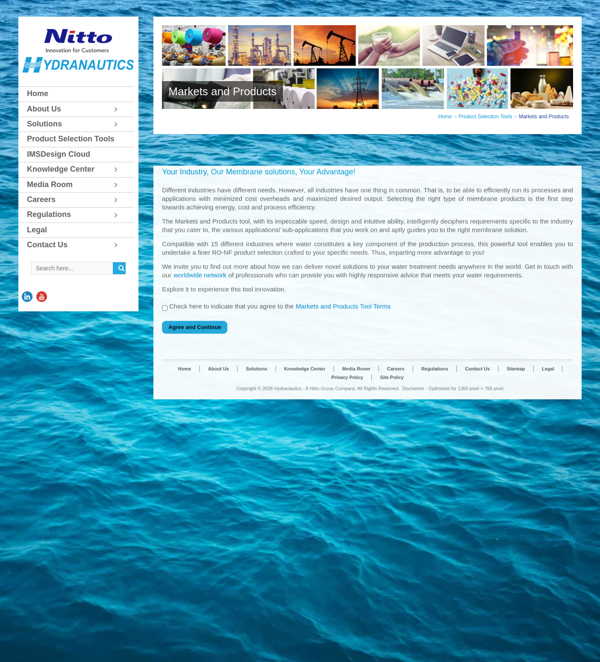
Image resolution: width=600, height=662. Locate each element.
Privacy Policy (347, 438)
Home (445, 117)
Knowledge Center (305, 430)
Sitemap (516, 430)
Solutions (256, 430)
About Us (218, 430)
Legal (549, 430)
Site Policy (392, 438)
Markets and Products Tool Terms (343, 368)
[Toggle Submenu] (119, 109)
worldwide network (200, 336)
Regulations (434, 430)
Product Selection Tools (485, 117)
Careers (396, 430)
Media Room (356, 430)
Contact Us (477, 430)
